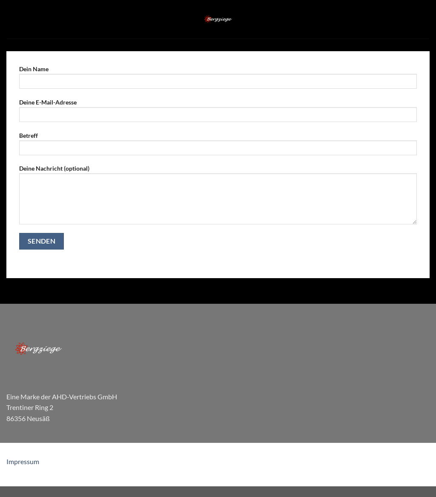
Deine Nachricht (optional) (218, 197)
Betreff (218, 146)
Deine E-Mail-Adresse (218, 113)
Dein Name (218, 80)
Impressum (22, 461)
